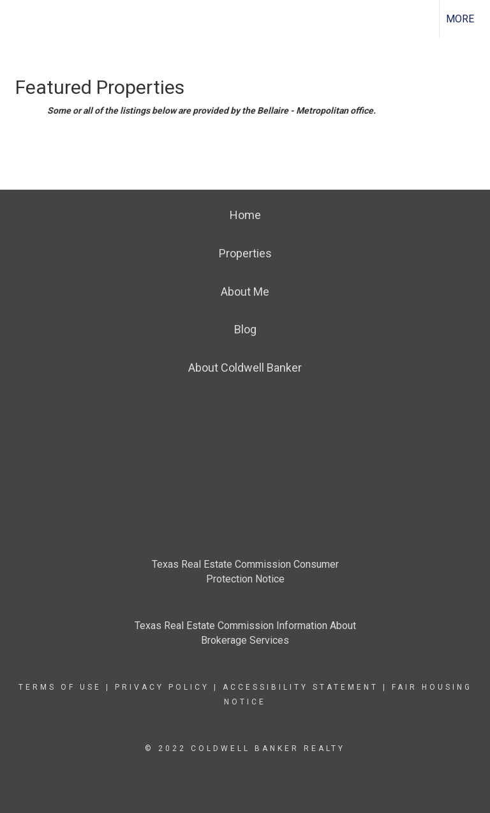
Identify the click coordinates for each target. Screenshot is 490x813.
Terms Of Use (60, 687)
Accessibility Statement (300, 687)
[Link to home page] (16, 19)
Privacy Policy (162, 687)
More (460, 19)
